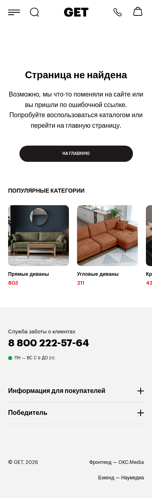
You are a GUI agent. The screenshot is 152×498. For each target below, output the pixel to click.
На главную (76, 154)
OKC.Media (131, 462)
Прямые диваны (28, 274)
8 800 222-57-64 (117, 12)
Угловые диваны (98, 274)
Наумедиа (132, 477)
